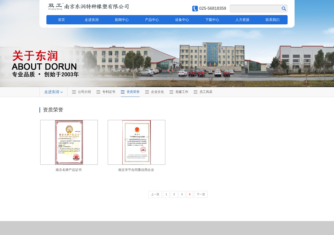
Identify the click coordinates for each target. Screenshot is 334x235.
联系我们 (272, 20)
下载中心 (212, 20)
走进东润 (92, 20)
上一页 (155, 194)
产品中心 (152, 20)
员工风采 (205, 92)
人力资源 (242, 20)
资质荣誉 (133, 92)
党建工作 (181, 92)
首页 (61, 20)
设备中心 (182, 20)
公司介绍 (84, 92)
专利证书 (108, 92)
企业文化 (157, 92)
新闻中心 (122, 20)
